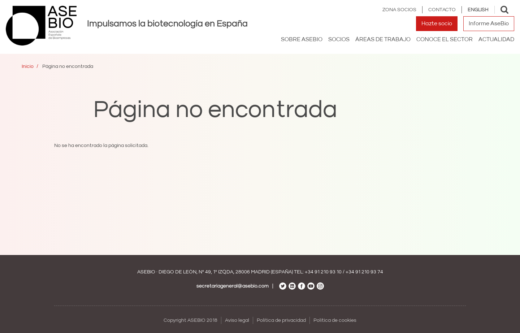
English (478, 9)
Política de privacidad (281, 320)
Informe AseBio (489, 23)
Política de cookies (334, 320)
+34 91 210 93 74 (364, 271)
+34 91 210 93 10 (323, 271)
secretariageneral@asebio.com (232, 286)
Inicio (28, 66)
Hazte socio (436, 23)
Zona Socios (399, 9)
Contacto (442, 9)
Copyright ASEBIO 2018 (190, 320)
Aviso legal (237, 320)
